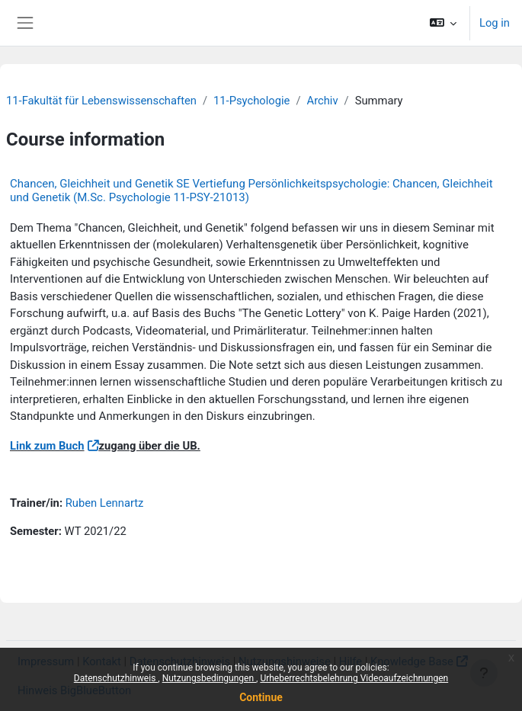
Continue (261, 697)
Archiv (322, 100)
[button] (443, 23)
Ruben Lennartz (105, 503)
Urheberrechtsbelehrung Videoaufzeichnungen (354, 678)
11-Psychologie (251, 100)
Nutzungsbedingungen (209, 678)
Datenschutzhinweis (116, 678)
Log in (494, 23)
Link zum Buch (47, 446)
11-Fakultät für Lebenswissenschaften (101, 100)
